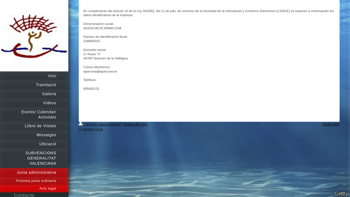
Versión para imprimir (100, 124)
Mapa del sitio (136, 124)
